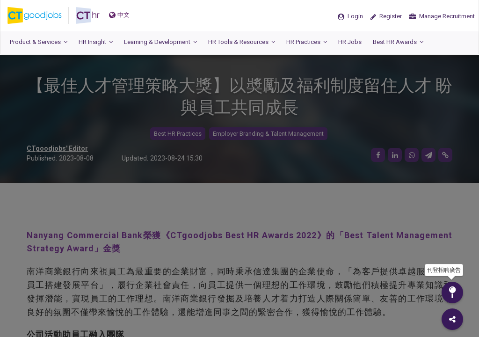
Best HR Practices (178, 133)
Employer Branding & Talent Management (268, 133)
